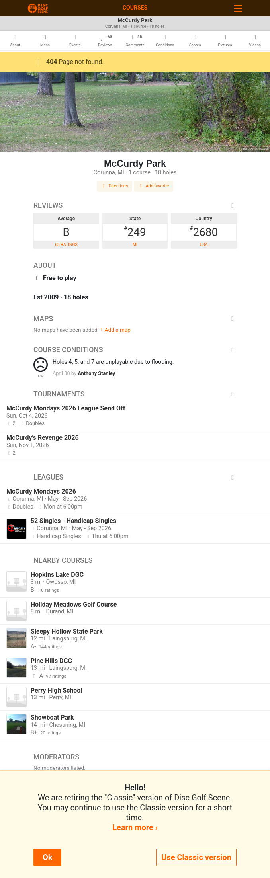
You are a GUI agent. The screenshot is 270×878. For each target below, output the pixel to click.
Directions (114, 186)
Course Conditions (135, 350)
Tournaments (135, 394)
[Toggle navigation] (238, 8)
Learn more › (134, 827)
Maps (135, 319)
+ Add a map (115, 329)
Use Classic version (196, 857)
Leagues (135, 477)
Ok (47, 857)
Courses (135, 7)
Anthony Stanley (96, 373)
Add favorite (153, 186)
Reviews (135, 205)
